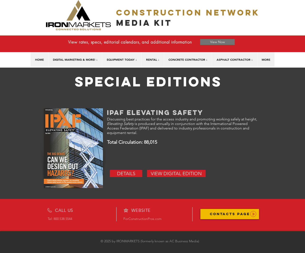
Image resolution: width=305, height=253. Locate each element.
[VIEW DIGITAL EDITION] (176, 173)
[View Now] (217, 42)
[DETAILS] (126, 173)
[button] (75, 59)
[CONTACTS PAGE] (229, 214)
